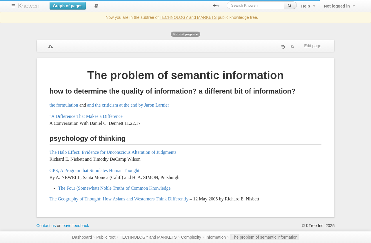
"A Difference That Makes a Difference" (87, 116)
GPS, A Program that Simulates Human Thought (94, 170)
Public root (105, 237)
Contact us (46, 225)
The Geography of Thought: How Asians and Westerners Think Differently (119, 198)
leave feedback (75, 225)
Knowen (28, 5)
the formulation (64, 105)
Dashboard (82, 237)
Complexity (191, 237)
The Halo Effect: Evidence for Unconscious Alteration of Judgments (113, 152)
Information (215, 237)
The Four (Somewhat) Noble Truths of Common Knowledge (114, 188)
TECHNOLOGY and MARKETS (188, 17)
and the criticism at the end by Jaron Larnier (128, 105)
